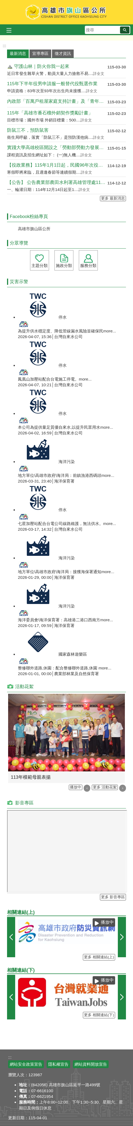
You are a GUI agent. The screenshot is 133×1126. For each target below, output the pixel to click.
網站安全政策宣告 (26, 1064)
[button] (124, 30)
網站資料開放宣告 (90, 1064)
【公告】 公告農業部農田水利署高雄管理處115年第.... (57, 182)
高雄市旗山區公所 (66, 12)
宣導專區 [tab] (40, 53)
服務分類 (88, 265)
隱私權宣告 (58, 1064)
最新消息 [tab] (18, 53)
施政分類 (64, 265)
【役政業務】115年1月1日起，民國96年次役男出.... (57, 165)
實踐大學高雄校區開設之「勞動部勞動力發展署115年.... (57, 147)
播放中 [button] (75, 787)
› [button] (122, 788)
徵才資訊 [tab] (63, 53)
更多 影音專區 (113, 897)
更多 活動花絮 (105, 787)
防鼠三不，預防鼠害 (27, 130)
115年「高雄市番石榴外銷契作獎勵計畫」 (50, 112)
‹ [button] (87, 788)
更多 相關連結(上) (99, 957)
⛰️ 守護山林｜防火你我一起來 (38, 66)
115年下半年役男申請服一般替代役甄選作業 (52, 83)
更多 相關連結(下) (99, 1015)
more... (109, 331)
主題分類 (39, 265)
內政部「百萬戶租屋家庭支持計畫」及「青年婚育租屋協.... (57, 101)
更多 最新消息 (113, 198)
